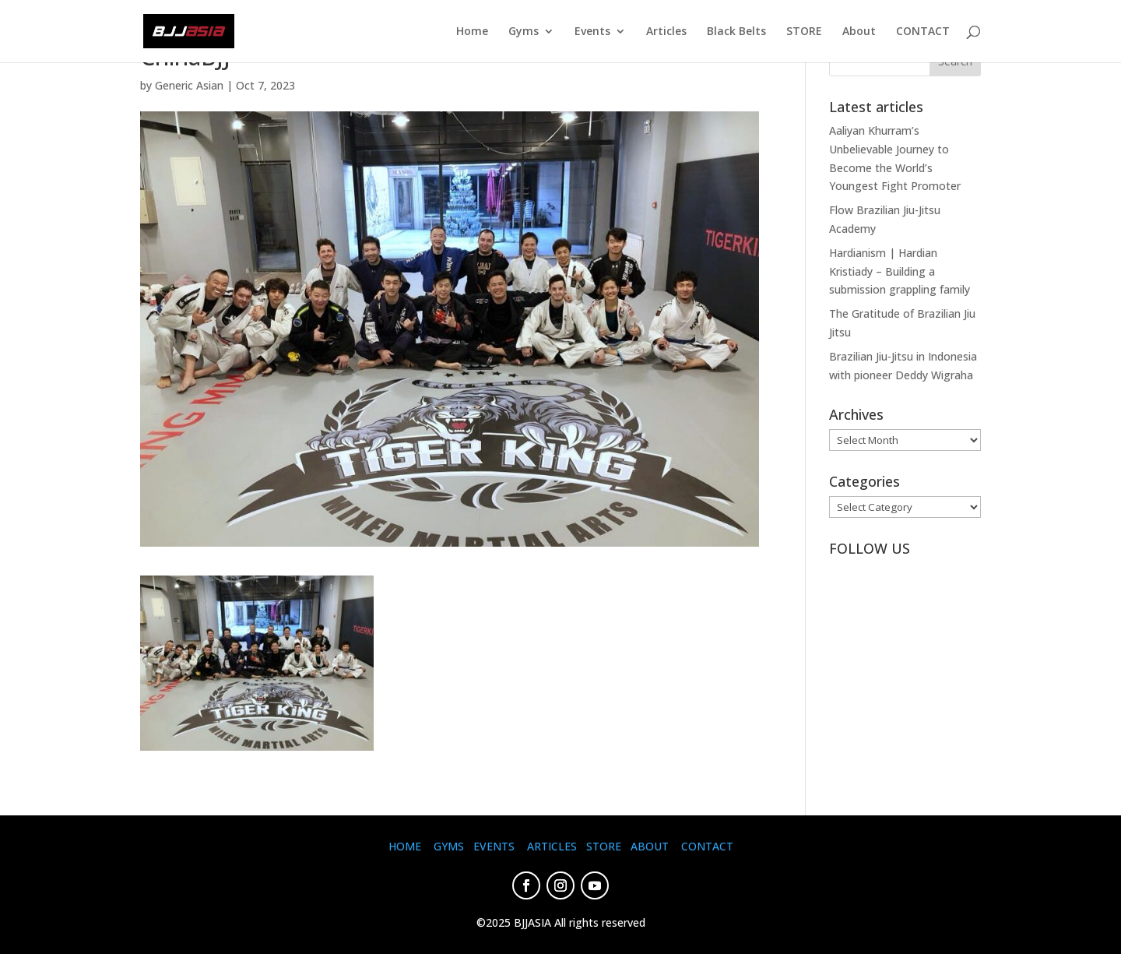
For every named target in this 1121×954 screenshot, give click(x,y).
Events (592, 32)
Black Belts (736, 32)
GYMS (449, 846)
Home (472, 32)
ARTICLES (552, 846)
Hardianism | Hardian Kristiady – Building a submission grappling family (899, 271)
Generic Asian (189, 85)
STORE (804, 32)
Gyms (523, 32)
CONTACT (923, 32)
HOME (404, 846)
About (859, 32)
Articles (666, 32)
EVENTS (494, 846)
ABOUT (650, 846)
